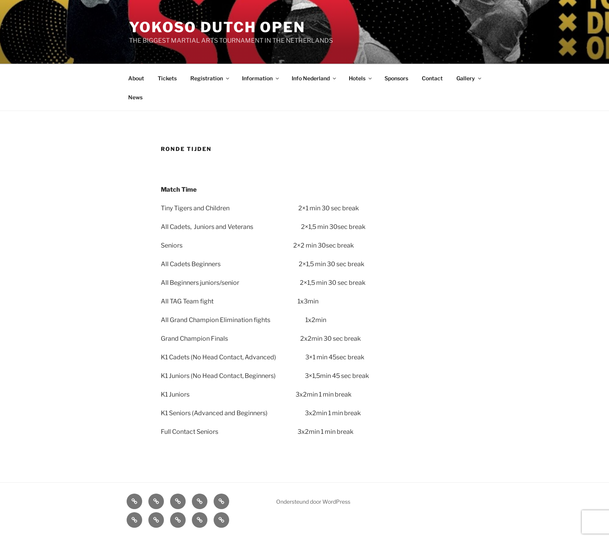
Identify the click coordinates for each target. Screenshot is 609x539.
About (136, 78)
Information (261, 78)
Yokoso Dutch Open (217, 27)
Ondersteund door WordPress (313, 501)
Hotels (361, 78)
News (135, 97)
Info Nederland (314, 78)
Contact (432, 78)
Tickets (167, 78)
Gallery (469, 78)
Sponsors (396, 78)
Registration (210, 78)
